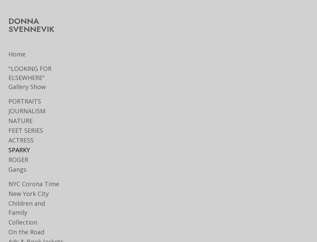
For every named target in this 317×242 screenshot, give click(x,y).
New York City (28, 194)
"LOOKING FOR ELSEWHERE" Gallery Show (29, 78)
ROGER (18, 160)
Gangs (17, 169)
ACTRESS (21, 140)
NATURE (20, 121)
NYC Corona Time (33, 184)
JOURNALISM (26, 111)
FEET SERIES (25, 130)
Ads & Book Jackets (36, 233)
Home (17, 54)
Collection (22, 213)
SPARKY (19, 150)
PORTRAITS (24, 101)
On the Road (26, 223)
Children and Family (37, 203)
